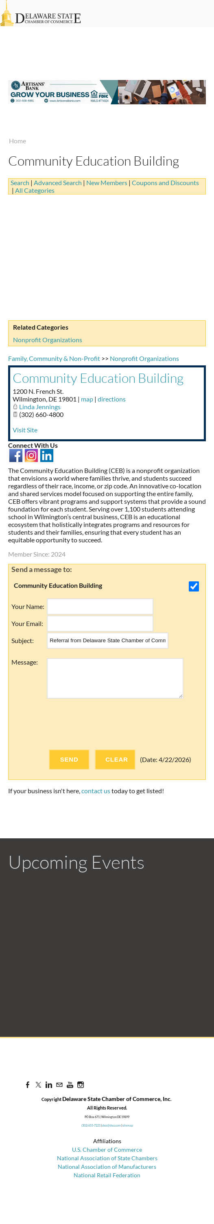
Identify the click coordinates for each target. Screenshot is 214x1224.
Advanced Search (58, 182)
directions (112, 399)
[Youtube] (70, 1084)
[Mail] (59, 1084)
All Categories (35, 190)
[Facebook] (27, 1084)
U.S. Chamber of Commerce (107, 1149)
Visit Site (25, 430)
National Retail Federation (107, 1175)
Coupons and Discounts (165, 182)
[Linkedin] (49, 1084)
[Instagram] (80, 1084)
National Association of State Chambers (107, 1158)
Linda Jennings (40, 406)
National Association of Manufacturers (107, 1166)
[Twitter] (38, 1084)
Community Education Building (98, 378)
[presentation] (108, 724)
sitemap (127, 1125)
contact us (95, 790)
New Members (106, 182)
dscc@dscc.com (111, 1125)
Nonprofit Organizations (47, 339)
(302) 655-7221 (90, 1125)
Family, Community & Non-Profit (54, 358)
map (87, 399)
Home (17, 141)
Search (20, 182)
